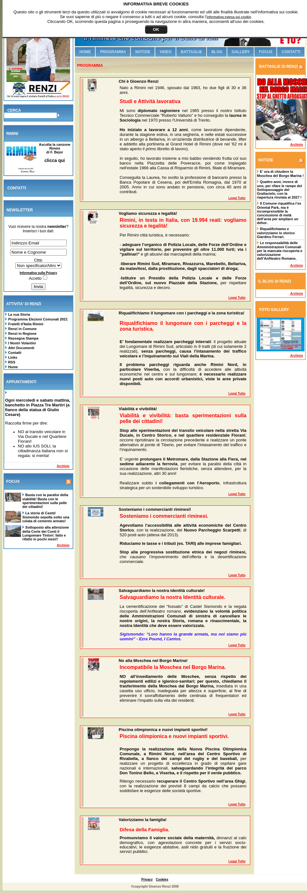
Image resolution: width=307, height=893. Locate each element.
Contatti (14, 353)
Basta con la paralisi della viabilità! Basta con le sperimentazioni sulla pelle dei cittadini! (45, 501)
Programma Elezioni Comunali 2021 (38, 319)
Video (166, 52)
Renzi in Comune (22, 329)
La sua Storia (18, 314)
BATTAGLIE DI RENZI (278, 66)
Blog (217, 52)
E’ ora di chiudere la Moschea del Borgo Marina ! (280, 174)
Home (12, 367)
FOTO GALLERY (274, 309)
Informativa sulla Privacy (38, 273)
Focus (265, 52)
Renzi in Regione (22, 333)
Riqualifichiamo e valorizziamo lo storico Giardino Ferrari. (276, 233)
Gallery (241, 52)
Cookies (162, 879)
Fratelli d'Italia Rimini (25, 324)
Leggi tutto (236, 198)
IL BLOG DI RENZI (274, 281)
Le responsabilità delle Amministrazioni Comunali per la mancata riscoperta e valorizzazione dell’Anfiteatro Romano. (279, 250)
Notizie (142, 52)
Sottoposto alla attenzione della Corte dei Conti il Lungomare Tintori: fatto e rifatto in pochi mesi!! (45, 533)
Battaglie (191, 52)
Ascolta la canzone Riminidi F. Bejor (54, 153)
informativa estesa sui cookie (229, 17)
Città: (38, 260)
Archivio (63, 466)
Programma (113, 52)
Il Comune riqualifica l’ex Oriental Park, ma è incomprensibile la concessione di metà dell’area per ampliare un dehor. (279, 213)
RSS (11, 362)
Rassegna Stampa (23, 338)
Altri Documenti (21, 348)
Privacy (147, 879)
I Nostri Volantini (22, 343)
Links (12, 357)
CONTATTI (16, 188)
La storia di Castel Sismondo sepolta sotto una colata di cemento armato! (45, 517)
